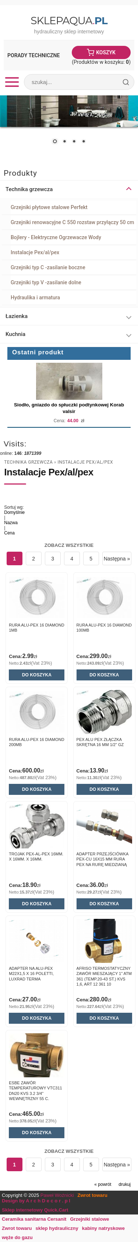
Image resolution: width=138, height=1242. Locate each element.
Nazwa (11, 522)
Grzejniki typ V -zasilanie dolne (46, 282)
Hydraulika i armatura (35, 297)
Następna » (117, 559)
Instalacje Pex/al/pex (35, 252)
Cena (9, 533)
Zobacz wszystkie (69, 545)
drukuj (124, 1184)
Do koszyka (37, 674)
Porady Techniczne (33, 55)
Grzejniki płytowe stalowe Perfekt (49, 207)
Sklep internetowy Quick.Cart (35, 1210)
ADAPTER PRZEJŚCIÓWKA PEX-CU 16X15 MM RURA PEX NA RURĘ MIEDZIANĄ (102, 859)
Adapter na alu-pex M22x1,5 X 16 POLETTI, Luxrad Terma (31, 973)
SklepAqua (69, 20)
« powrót (102, 1184)
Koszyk (106, 52)
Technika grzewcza (28, 462)
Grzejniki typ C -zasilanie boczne (48, 267)
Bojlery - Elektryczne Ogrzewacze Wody (56, 237)
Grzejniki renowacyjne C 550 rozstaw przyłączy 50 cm (72, 222)
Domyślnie (14, 512)
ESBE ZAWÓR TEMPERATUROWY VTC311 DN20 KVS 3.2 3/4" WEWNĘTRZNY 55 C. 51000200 (35, 1093)
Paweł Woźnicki (57, 1195)
